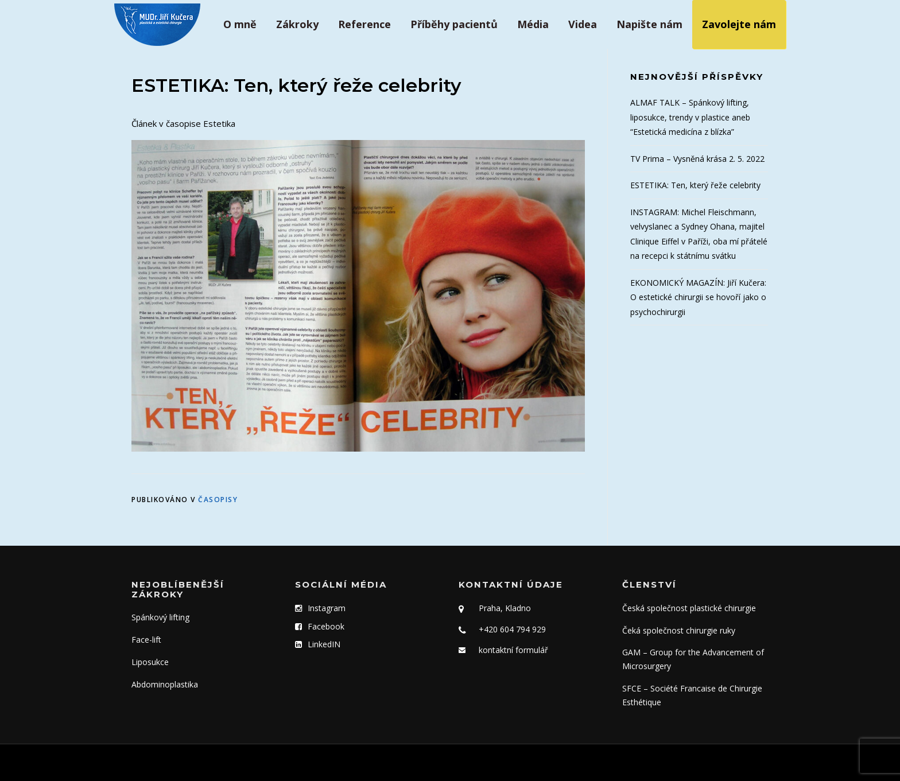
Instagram (327, 608)
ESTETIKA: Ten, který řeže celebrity (695, 185)
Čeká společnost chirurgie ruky (678, 630)
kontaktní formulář (513, 649)
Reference (364, 24)
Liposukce (150, 661)
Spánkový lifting (160, 617)
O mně (240, 24)
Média (533, 24)
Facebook (326, 626)
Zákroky (297, 24)
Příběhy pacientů (454, 24)
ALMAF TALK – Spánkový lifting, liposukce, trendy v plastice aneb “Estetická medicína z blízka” (690, 117)
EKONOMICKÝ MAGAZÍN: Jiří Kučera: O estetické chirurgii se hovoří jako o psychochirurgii (698, 297)
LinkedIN (324, 644)
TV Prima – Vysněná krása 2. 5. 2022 (697, 158)
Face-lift (146, 639)
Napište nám (649, 24)
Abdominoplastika (164, 684)
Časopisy (218, 499)
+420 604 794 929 (512, 629)
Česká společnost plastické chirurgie (689, 608)
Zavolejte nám (739, 24)
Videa (582, 24)
